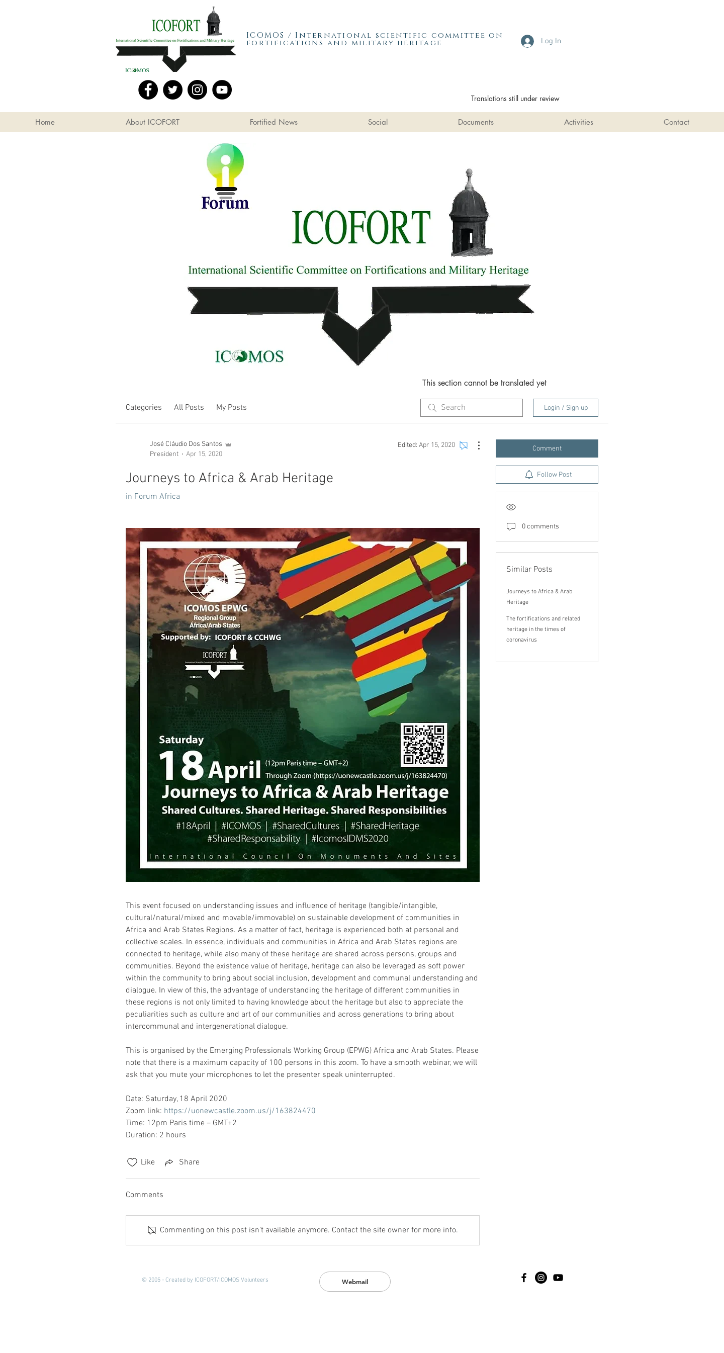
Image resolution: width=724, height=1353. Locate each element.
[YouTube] (222, 90)
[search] (471, 408)
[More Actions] (474, 445)
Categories (144, 408)
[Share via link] (181, 1162)
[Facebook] (148, 90)
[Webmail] (355, 1282)
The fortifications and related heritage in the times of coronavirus (543, 629)
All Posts (189, 408)
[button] (152, 122)
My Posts (231, 408)
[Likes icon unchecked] (132, 1162)
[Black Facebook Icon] (524, 1278)
